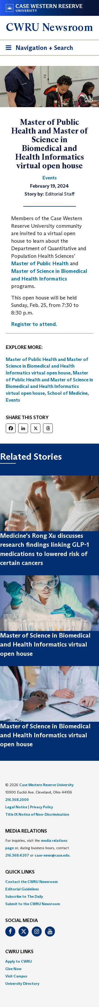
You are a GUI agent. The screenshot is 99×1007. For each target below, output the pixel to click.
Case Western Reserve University (46, 784)
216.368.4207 (17, 855)
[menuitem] (49, 881)
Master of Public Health (40, 263)
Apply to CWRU (18, 961)
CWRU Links (19, 951)
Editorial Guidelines (22, 889)
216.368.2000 (17, 799)
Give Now (13, 968)
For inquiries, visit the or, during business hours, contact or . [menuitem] (37, 848)
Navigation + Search (37, 48)
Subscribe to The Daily (24, 896)
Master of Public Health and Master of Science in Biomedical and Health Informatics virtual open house (47, 366)
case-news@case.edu (52, 855)
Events (13, 400)
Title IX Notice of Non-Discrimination (37, 814)
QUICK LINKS (20, 872)
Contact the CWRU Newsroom (31, 881)
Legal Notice (16, 807)
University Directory (22, 983)
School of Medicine (67, 393)
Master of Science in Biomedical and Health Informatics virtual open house (45, 644)
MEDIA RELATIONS (26, 831)
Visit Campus (16, 976)
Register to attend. (34, 324)
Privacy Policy (41, 807)
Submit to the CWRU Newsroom (32, 903)
